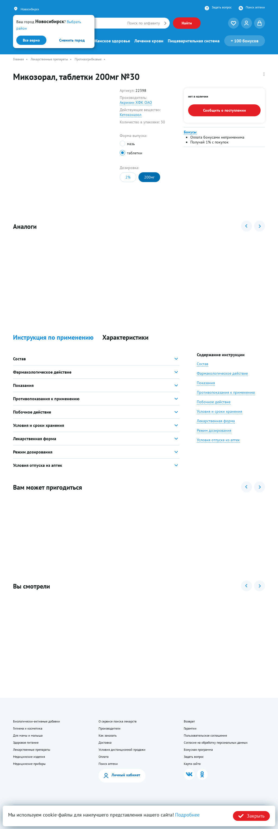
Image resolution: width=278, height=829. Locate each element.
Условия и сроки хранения (219, 411)
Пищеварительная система (194, 40)
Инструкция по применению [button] (53, 338)
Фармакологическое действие (222, 373)
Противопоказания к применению (226, 392)
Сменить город (72, 40)
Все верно (31, 40)
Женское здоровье (112, 40)
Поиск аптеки (255, 7)
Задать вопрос (222, 7)
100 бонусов (244, 40)
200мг (149, 177)
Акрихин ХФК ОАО (136, 102)
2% (128, 177)
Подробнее (187, 815)
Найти (187, 23)
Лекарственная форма (216, 420)
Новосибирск (30, 9)
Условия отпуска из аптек (218, 439)
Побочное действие (213, 401)
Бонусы (190, 132)
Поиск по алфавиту (143, 23)
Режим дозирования (214, 430)
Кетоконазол (130, 114)
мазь (131, 143)
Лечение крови (148, 40)
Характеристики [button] (125, 338)
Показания (206, 382)
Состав (202, 363)
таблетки (134, 153)
